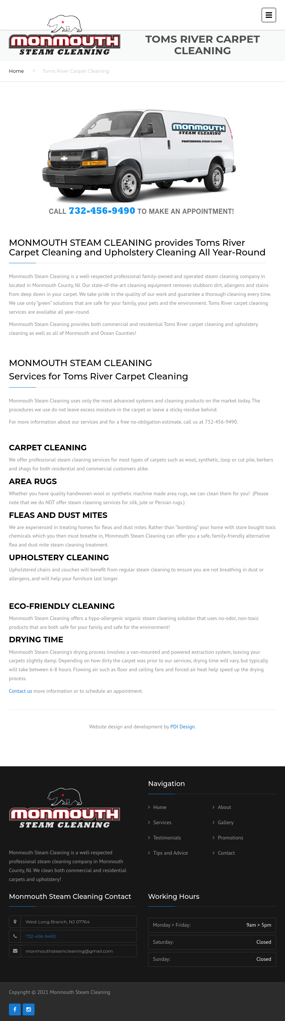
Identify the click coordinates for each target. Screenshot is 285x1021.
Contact (226, 852)
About (224, 807)
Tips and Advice (170, 852)
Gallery (225, 822)
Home (16, 71)
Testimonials (167, 837)
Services (162, 822)
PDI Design (182, 726)
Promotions (230, 837)
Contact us (20, 691)
